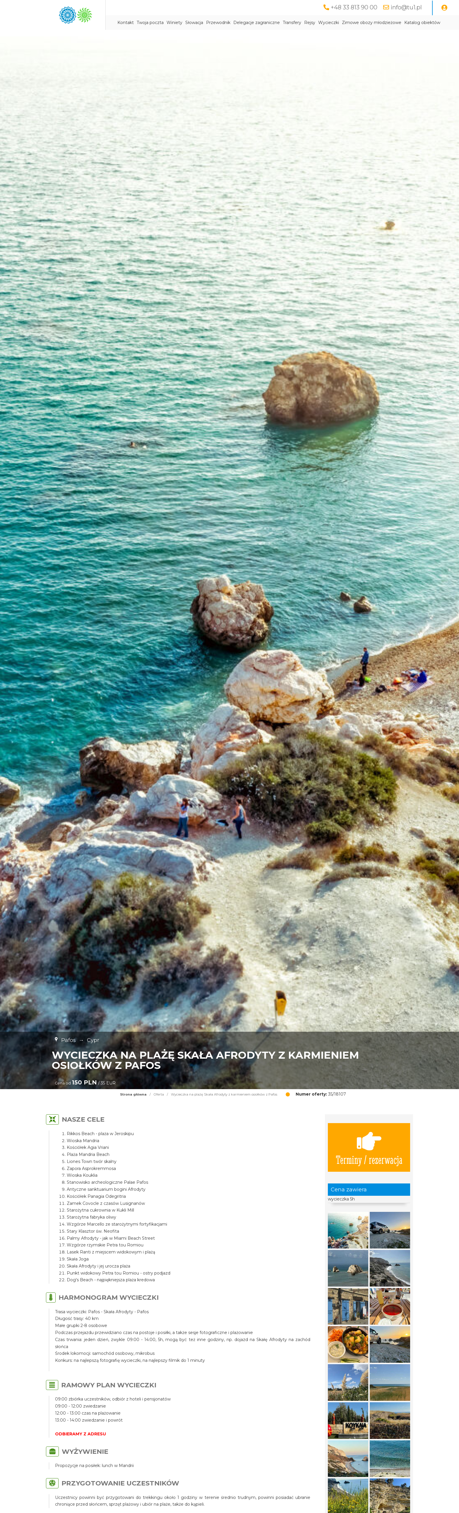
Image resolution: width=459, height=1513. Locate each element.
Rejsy (309, 22)
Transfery (292, 22)
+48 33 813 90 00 (354, 7)
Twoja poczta (150, 22)
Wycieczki (328, 22)
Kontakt (125, 22)
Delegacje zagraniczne (256, 22)
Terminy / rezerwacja (369, 1147)
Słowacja (194, 22)
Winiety (174, 22)
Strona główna (133, 1094)
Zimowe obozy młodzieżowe (371, 22)
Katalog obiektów (422, 22)
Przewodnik (218, 22)
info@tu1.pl (406, 7)
